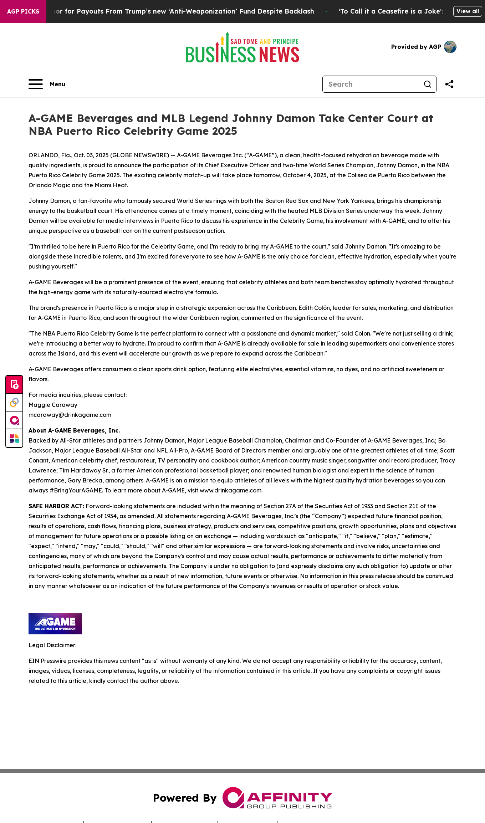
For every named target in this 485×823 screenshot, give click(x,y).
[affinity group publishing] (14, 420)
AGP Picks (23, 11)
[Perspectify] (14, 403)
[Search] (371, 84)
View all (467, 11)
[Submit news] (14, 385)
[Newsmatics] (14, 438)
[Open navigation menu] (47, 84)
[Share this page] (449, 84)
